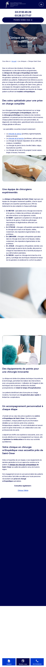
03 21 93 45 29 (23, 12)
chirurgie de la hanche (16, 138)
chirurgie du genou (14, 134)
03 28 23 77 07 (23, 15)
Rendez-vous (23, 664)
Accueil (14, 61)
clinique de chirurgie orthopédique (22, 465)
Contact (9, 664)
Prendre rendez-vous (23, 20)
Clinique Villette (23, 490)
